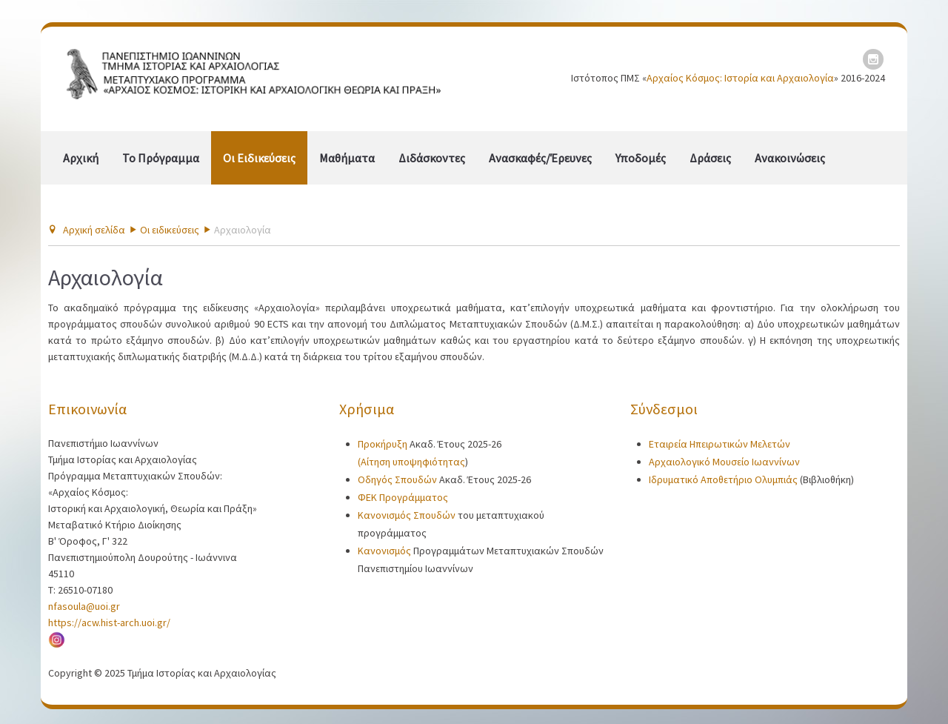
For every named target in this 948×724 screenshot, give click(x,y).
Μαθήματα (347, 157)
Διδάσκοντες (431, 157)
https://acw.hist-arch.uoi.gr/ (109, 622)
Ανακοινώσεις (790, 157)
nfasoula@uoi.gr (84, 606)
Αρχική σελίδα (94, 229)
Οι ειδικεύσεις (259, 157)
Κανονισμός (384, 550)
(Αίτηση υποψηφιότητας (411, 461)
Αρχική (81, 157)
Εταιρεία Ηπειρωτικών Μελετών (719, 444)
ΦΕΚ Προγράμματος (403, 497)
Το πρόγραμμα (160, 157)
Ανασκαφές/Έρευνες (540, 157)
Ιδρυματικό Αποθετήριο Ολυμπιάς (723, 479)
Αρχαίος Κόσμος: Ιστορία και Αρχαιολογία (740, 77)
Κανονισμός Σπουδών (408, 515)
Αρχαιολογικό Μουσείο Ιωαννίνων (724, 461)
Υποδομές (640, 157)
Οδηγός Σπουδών (398, 479)
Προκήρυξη (384, 444)
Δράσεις (710, 157)
